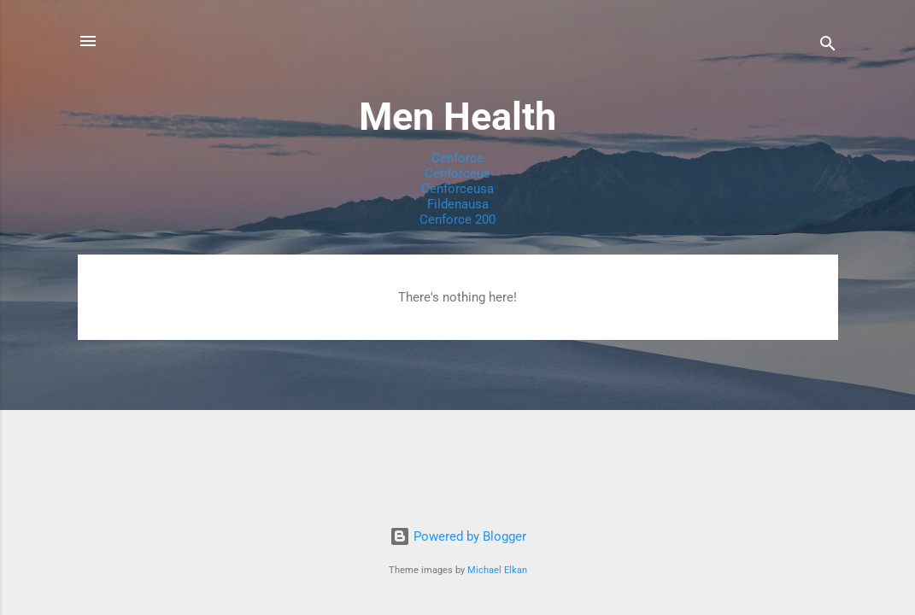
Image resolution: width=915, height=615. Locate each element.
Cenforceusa (457, 188)
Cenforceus (457, 173)
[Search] (828, 46)
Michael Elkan (497, 570)
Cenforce (457, 158)
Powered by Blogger (458, 536)
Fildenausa (458, 204)
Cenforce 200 (457, 219)
